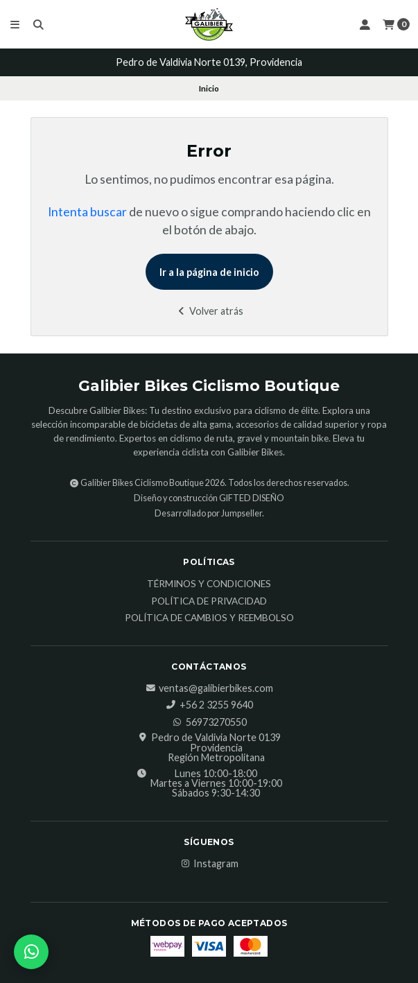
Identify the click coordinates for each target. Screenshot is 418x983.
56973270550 (209, 722)
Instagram (209, 864)
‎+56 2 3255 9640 (209, 705)
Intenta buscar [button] (87, 212)
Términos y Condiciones (209, 584)
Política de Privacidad (209, 602)
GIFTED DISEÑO (251, 498)
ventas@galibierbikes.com (209, 688)
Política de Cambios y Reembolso (209, 618)
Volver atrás (209, 311)
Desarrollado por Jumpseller (208, 513)
